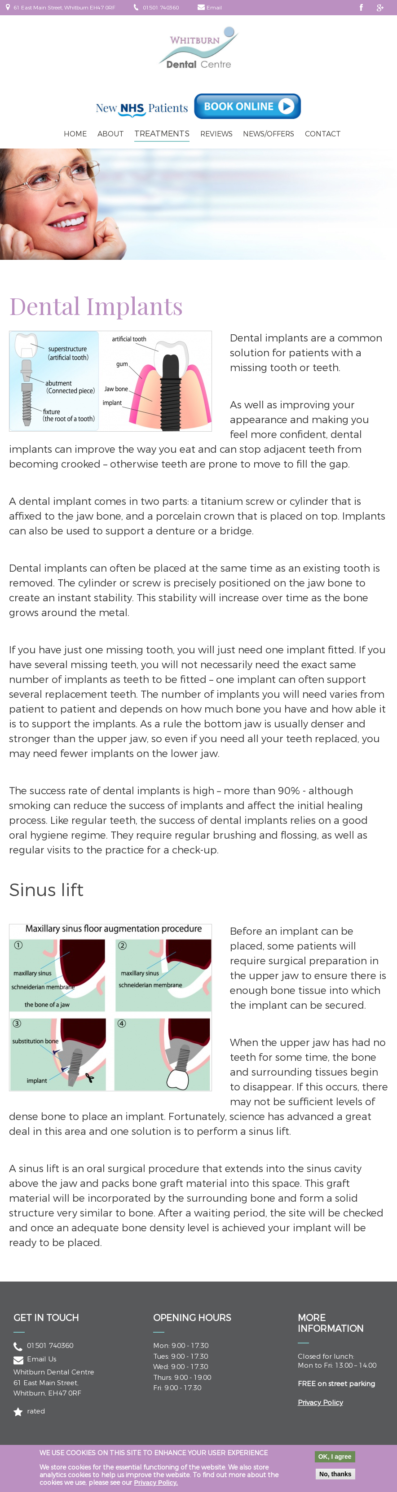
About (110, 134)
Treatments (162, 133)
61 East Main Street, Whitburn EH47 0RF (64, 7)
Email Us (41, 1359)
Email (214, 7)
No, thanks (335, 1478)
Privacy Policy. (156, 1486)
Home (75, 134)
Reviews (216, 134)
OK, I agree (335, 1460)
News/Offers (268, 134)
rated (36, 1411)
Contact (323, 134)
